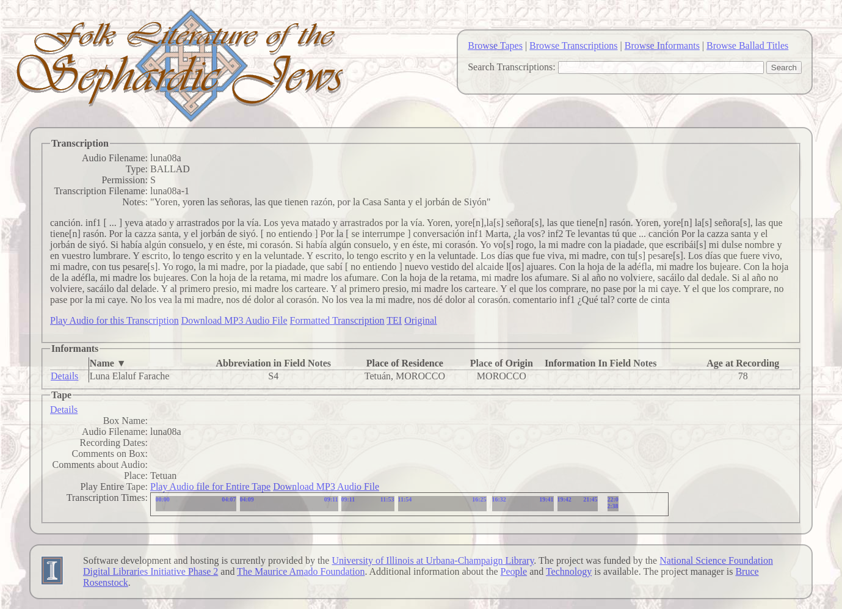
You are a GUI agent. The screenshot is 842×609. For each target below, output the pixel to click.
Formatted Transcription (336, 320)
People (514, 571)
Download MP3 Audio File (234, 320)
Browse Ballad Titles (747, 45)
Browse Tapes (495, 45)
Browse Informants (662, 45)
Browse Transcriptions (573, 45)
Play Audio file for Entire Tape (210, 486)
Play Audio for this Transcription (114, 320)
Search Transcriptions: (512, 67)
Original (420, 320)
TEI (394, 320)
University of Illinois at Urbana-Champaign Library (433, 560)
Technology (569, 571)
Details (64, 376)
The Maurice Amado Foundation (301, 571)
